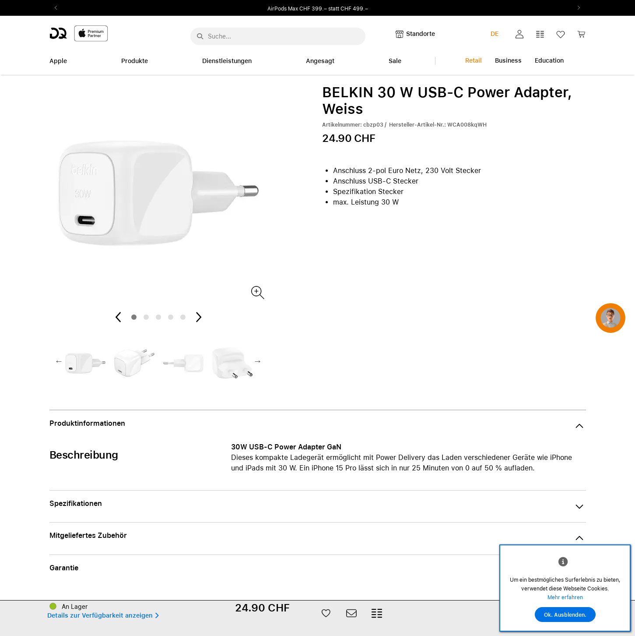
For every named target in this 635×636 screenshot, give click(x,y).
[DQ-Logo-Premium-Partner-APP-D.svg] (78, 33)
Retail (473, 60)
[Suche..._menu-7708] (277, 36)
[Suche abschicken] (200, 36)
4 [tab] (170, 317)
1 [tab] (134, 317)
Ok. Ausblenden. (565, 615)
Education (549, 60)
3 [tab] (158, 317)
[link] (581, 37)
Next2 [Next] (576, 8)
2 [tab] (146, 317)
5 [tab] (183, 317)
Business (508, 60)
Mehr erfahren (565, 597)
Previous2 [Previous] (59, 8)
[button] (519, 34)
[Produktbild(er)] (257, 292)
